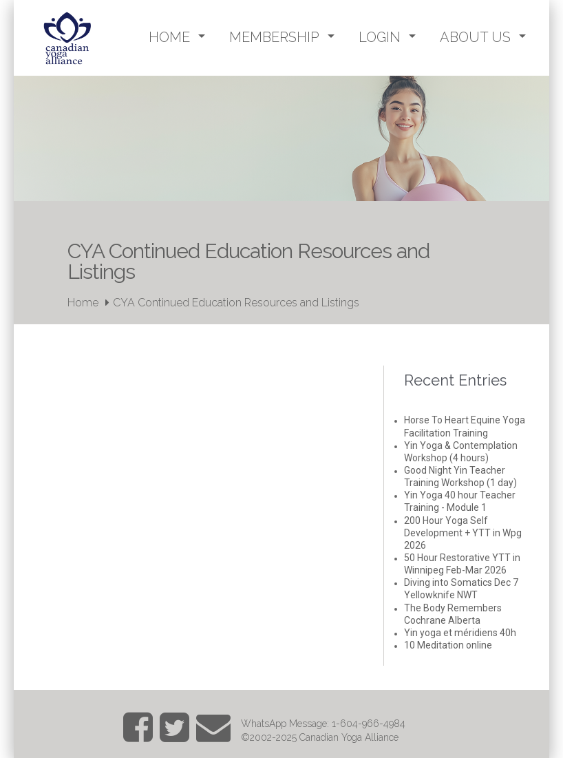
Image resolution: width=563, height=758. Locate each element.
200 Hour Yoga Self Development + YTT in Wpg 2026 (463, 533)
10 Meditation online (448, 645)
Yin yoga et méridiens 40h (460, 632)
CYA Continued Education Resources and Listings (236, 302)
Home (82, 302)
